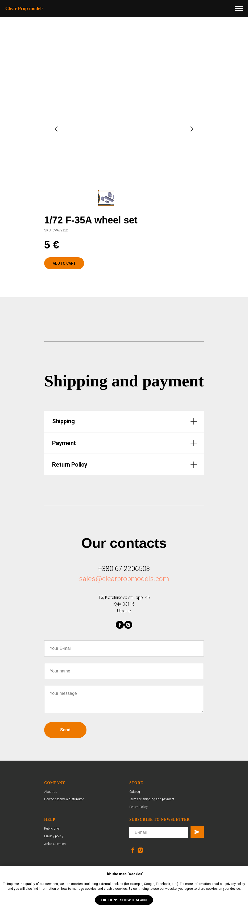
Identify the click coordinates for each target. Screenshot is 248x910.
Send (65, 730)
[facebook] (120, 625)
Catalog (134, 792)
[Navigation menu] (239, 8)
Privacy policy (53, 836)
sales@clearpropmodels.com (124, 579)
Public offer (52, 828)
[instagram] (128, 625)
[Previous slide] (56, 129)
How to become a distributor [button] (64, 799)
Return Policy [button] (138, 807)
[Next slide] (192, 129)
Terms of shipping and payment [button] (151, 799)
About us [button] (50, 792)
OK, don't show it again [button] (124, 900)
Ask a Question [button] (55, 844)
